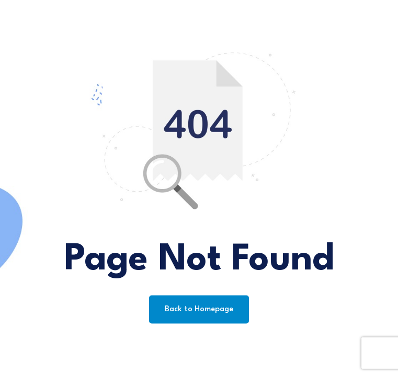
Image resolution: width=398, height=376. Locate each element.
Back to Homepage (199, 309)
